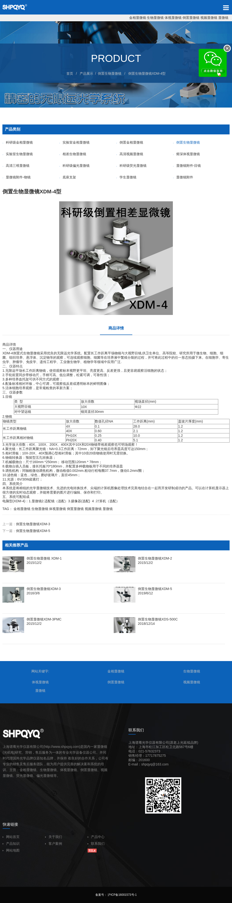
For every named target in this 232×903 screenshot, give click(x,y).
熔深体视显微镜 (186, 154)
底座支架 (67, 177)
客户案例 (53, 843)
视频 (104, 770)
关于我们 (53, 837)
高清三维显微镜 (15, 165)
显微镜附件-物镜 (16, 177)
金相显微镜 (137, 18)
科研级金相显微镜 (17, 142)
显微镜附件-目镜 (187, 165)
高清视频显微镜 (129, 154)
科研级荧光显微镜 (131, 165)
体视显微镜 (173, 18)
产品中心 (96, 837)
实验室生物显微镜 (17, 154)
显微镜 (223, 18)
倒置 (83, 770)
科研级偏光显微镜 (74, 165)
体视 (63, 770)
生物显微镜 (155, 18)
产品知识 (11, 843)
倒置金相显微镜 (129, 142)
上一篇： (26, 524)
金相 (23, 770)
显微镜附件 (183, 177)
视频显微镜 (208, 18)
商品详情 (116, 328)
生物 (26, 353)
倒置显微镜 (191, 18)
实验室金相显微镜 (74, 142)
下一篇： (26, 531)
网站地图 (11, 850)
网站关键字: (40, 671)
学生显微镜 (126, 177)
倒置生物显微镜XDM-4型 (147, 73)
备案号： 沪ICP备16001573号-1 (116, 894)
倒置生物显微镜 (109, 73)
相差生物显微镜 (72, 154)
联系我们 (96, 843)
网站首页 (11, 837)
